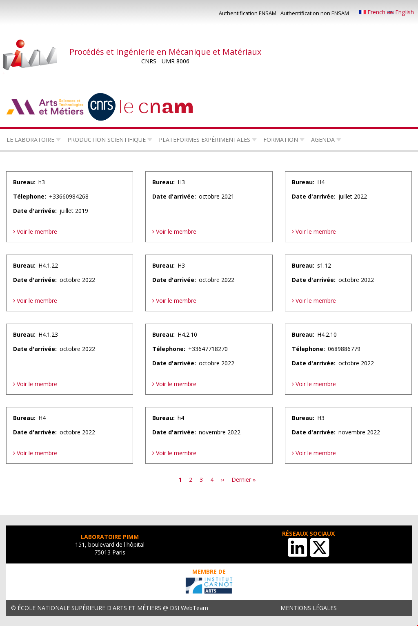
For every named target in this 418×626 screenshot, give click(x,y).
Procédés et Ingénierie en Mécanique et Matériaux (165, 51)
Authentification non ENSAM (314, 13)
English (400, 12)
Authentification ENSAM (247, 13)
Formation (280, 139)
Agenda (323, 139)
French (373, 12)
